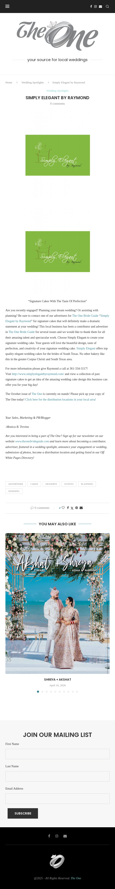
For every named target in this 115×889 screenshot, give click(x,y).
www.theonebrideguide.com (32, 441)
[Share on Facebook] (68, 508)
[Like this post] (63, 508)
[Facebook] (91, 6)
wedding (14, 491)
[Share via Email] (81, 508)
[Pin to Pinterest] (76, 508)
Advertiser (15, 484)
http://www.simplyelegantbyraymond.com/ (38, 374)
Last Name (12, 766)
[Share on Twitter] (72, 508)
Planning (87, 484)
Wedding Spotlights (32, 82)
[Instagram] (95, 6)
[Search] (107, 6)
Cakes (34, 484)
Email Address (14, 788)
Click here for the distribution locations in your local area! (61, 399)
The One (37, 394)
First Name (12, 744)
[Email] (100, 6)
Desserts (51, 484)
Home (8, 82)
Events (69, 484)
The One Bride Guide (85, 315)
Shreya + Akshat (57, 679)
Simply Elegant (85, 348)
